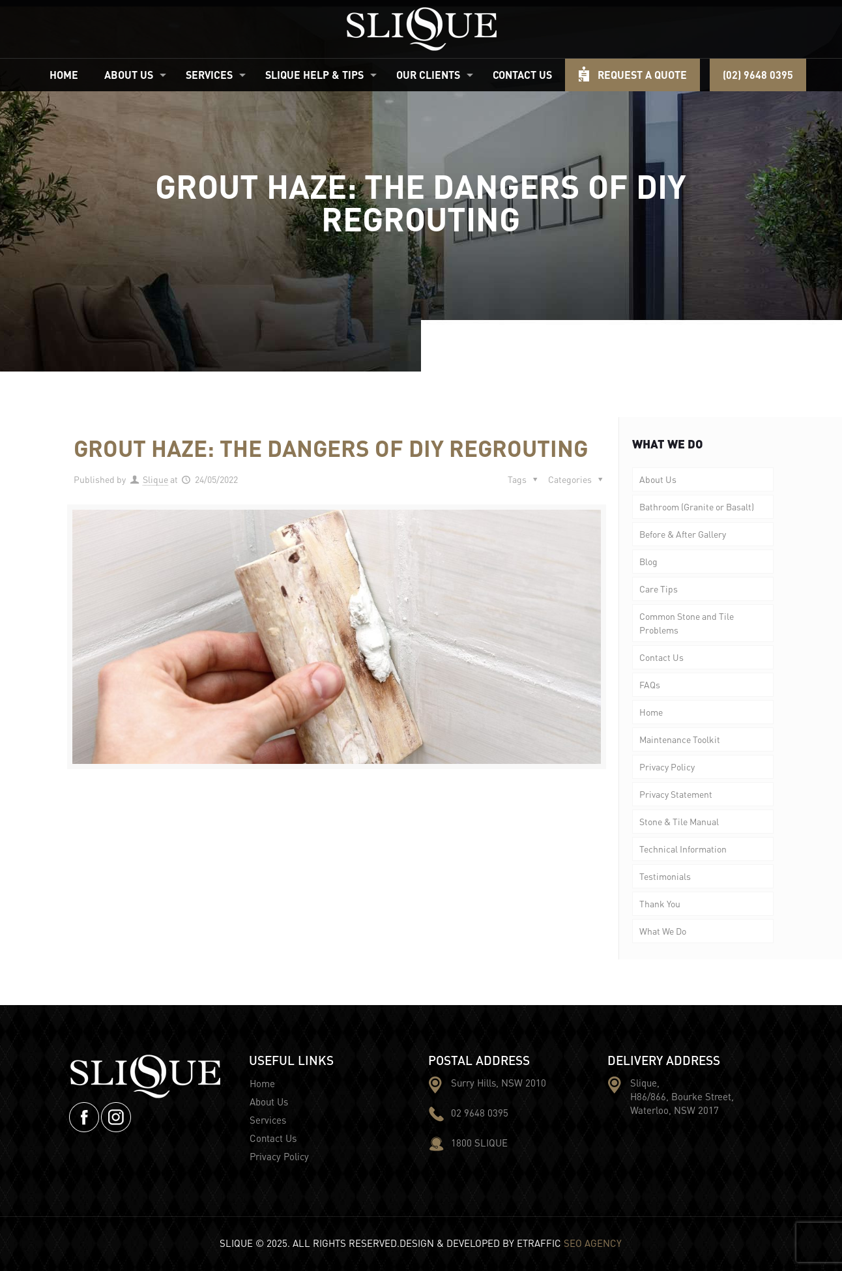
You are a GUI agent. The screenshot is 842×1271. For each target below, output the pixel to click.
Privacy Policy (667, 766)
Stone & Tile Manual (679, 821)
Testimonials (665, 876)
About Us (657, 479)
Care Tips (658, 588)
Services (268, 1119)
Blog (648, 561)
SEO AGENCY (593, 1242)
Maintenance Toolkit (679, 739)
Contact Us (661, 657)
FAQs (649, 684)
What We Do (662, 931)
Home (651, 712)
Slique (155, 479)
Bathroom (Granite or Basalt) (696, 506)
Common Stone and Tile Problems (686, 623)
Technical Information (683, 849)
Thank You (659, 903)
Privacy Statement (675, 794)
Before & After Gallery (682, 534)
